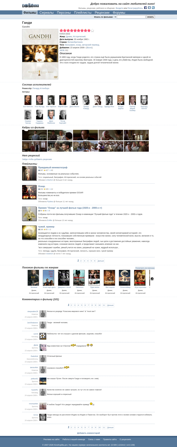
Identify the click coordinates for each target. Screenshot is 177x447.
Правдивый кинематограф (52, 167)
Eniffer (49, 220)
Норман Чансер (28, 122)
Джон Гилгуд (97, 107)
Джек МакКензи (51, 122)
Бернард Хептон (144, 108)
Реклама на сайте (52, 439)
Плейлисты (83, 12)
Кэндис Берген (120, 108)
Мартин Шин (63, 107)
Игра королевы (140, 287)
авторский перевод (90, 45)
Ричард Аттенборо (41, 88)
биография (70, 45)
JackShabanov (32, 323)
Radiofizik (34, 356)
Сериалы (47, 12)
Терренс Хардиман (39, 122)
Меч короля (110, 287)
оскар (78, 45)
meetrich (49, 254)
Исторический (79, 36)
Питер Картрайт (62, 122)
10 (99, 305)
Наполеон (79, 287)
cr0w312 (49, 180)
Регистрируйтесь (135, 8)
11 (104, 305)
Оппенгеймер (125, 287)
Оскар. (41, 186)
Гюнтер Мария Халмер (132, 108)
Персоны (64, 12)
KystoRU (35, 390)
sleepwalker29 (32, 311)
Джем (36, 345)
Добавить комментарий (88, 433)
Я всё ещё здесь (49, 287)
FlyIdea (50, 201)
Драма (69, 36)
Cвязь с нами (94, 439)
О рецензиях (125, 439)
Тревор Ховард (86, 108)
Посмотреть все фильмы (145, 268)
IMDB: (62, 50)
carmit (35, 334)
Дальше (101, 261)
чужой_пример (46, 227)
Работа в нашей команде (74, 439)
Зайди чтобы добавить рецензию (37, 159)
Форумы (119, 12)
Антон (35, 415)
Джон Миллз (74, 107)
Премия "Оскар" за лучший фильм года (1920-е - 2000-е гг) (70, 208)
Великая (34, 287)
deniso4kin (34, 367)
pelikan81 (34, 379)
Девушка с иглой (64, 287)
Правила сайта (110, 439)
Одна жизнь (94, 287)
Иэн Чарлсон (51, 107)
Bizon (89, 47)
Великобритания (75, 42)
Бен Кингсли (28, 107)
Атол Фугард (39, 107)
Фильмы (30, 12)
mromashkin (33, 404)
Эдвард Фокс (109, 107)
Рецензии (102, 12)
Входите (119, 8)
